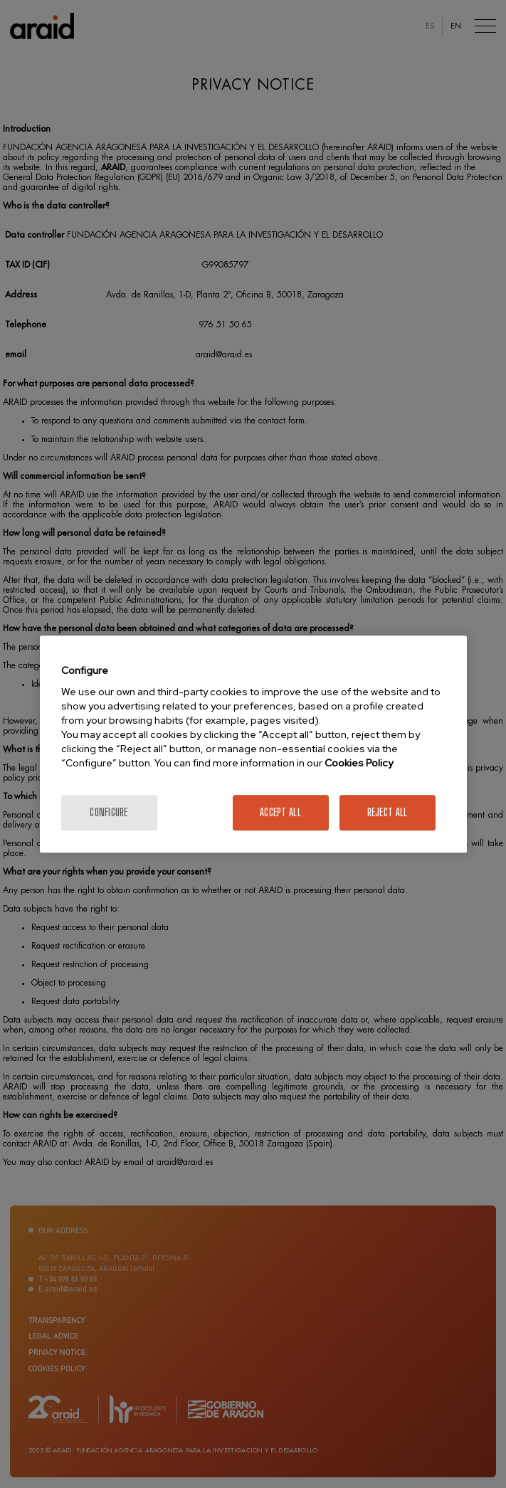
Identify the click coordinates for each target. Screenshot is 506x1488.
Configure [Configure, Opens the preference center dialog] (109, 812)
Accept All (280, 812)
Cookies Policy (359, 762)
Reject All (387, 812)
